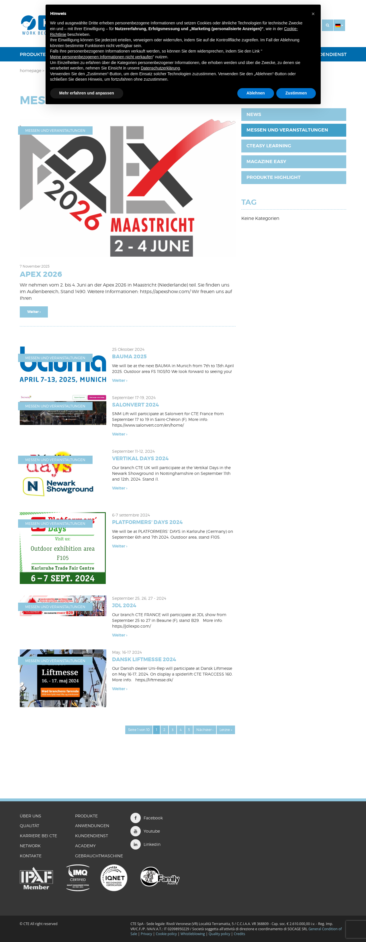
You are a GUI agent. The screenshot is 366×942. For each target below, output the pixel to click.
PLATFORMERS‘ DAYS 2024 (147, 522)
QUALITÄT (29, 825)
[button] (339, 25)
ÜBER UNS (30, 815)
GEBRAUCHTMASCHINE (99, 855)
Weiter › (33, 312)
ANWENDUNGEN (92, 825)
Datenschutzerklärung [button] (160, 68)
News (253, 114)
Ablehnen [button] (255, 93)
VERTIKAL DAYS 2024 (140, 458)
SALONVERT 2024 (135, 404)
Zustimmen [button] (296, 93)
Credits (239, 933)
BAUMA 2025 (129, 356)
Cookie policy (166, 933)
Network (30, 845)
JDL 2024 (124, 605)
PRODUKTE (33, 54)
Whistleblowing (193, 933)
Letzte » (226, 730)
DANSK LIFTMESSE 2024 (144, 659)
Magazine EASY (266, 161)
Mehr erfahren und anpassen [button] (86, 93)
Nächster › (204, 730)
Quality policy (219, 933)
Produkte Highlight (273, 177)
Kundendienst (328, 54)
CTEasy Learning (268, 146)
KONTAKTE (31, 855)
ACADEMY (85, 845)
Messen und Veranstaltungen (55, 130)
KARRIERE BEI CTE (38, 835)
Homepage (30, 70)
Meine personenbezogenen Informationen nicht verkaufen (101, 57)
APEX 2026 (41, 274)
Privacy (146, 933)
